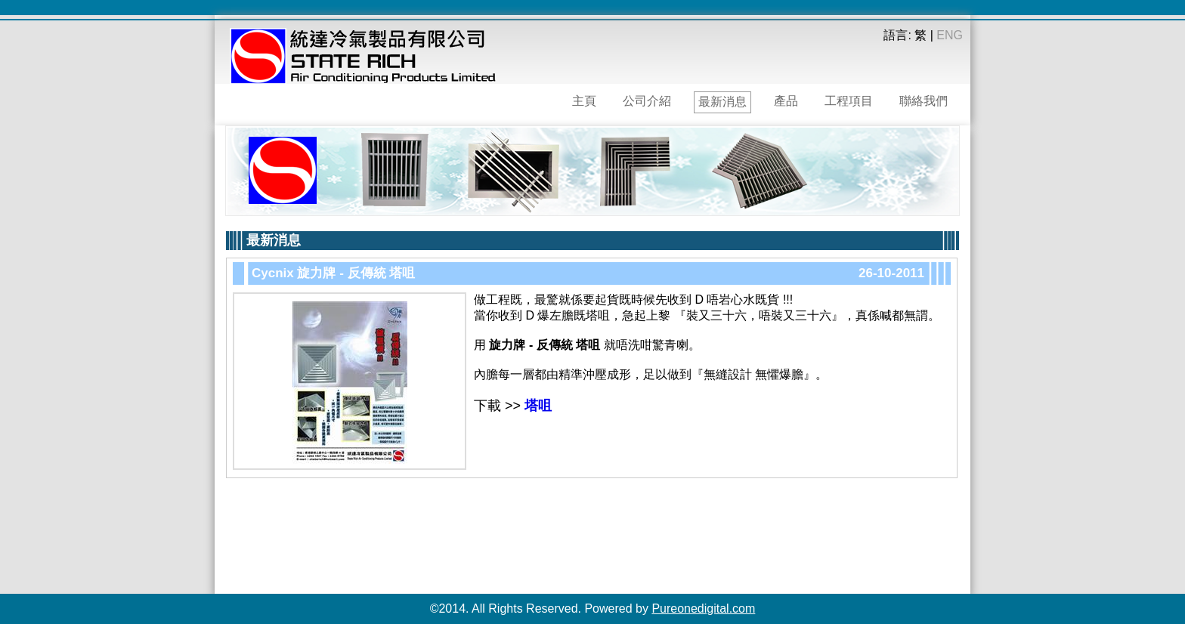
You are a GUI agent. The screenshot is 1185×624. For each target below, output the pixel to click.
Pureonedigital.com (703, 608)
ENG (949, 35)
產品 (786, 100)
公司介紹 (647, 100)
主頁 (584, 100)
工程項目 (849, 100)
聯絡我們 (923, 100)
